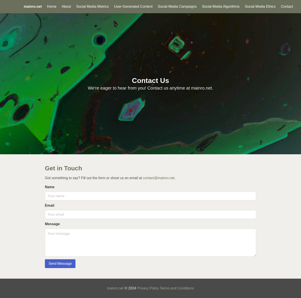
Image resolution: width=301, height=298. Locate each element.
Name (50, 187)
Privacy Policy (148, 288)
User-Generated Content (133, 6)
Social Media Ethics (260, 6)
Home (52, 6)
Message (52, 224)
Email (49, 205)
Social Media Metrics (92, 6)
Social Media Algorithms (221, 6)
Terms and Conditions (177, 288)
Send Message (60, 263)
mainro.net (115, 288)
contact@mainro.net (158, 178)
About (66, 6)
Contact (287, 6)
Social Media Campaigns (177, 6)
